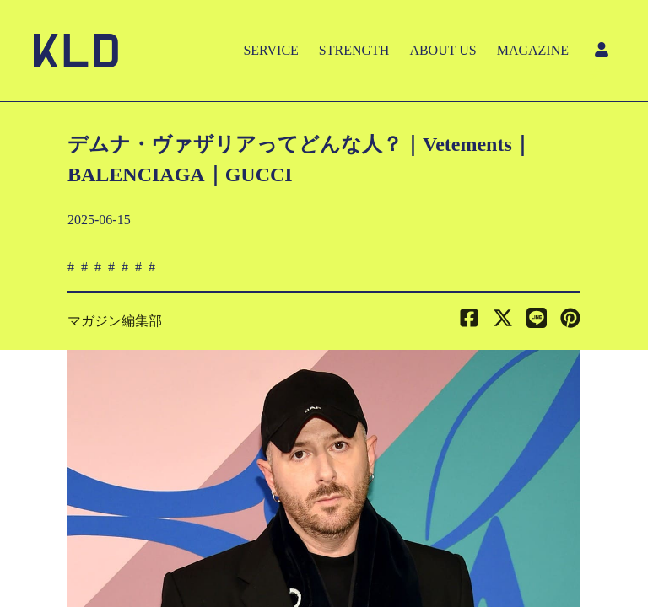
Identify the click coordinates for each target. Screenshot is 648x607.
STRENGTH (354, 50)
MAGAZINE (533, 50)
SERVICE (270, 50)
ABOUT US (442, 50)
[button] (570, 321)
